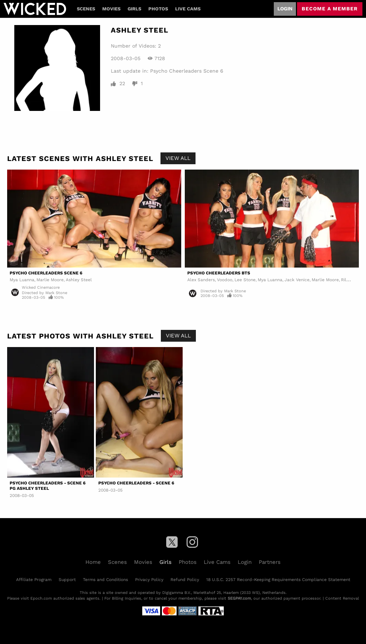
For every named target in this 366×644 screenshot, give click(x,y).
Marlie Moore (50, 279)
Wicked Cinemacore (41, 287)
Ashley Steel (79, 279)
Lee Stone (245, 279)
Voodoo (224, 279)
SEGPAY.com (239, 598)
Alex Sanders (201, 279)
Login (284, 8)
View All (178, 158)
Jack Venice (297, 279)
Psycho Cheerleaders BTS (218, 272)
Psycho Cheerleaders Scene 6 (186, 71)
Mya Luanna (22, 279)
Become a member (330, 8)
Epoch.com (41, 598)
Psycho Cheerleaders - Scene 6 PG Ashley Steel (47, 485)
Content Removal (342, 598)
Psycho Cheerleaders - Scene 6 (136, 483)
